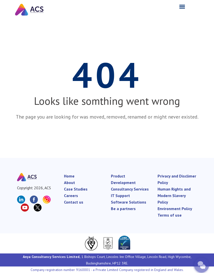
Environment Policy (175, 208)
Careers (71, 195)
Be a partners (123, 208)
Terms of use (170, 215)
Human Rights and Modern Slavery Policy (174, 196)
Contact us (73, 202)
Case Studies (76, 189)
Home (69, 175)
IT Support (120, 195)
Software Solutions (128, 202)
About (69, 182)
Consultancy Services (130, 189)
